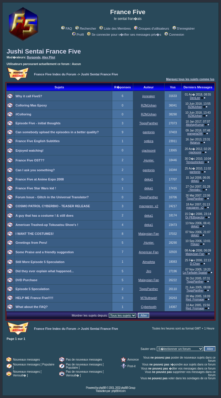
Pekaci (194, 244)
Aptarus (195, 142)
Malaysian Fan (148, 233)
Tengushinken (195, 162)
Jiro (148, 271)
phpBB (102, 387)
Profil (78, 34)
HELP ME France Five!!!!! (34, 298)
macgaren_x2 (148, 206)
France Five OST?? (30, 160)
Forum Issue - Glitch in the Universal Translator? (52, 197)
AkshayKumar (195, 124)
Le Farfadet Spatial (195, 272)
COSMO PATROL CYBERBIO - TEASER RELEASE (53, 206)
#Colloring (23, 114)
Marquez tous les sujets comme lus (190, 79)
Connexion (174, 34)
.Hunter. (148, 160)
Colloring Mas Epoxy (31, 105)
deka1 (148, 179)
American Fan (148, 252)
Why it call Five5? (29, 96)
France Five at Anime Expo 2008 (40, 179)
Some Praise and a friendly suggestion (45, 252)
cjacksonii (149, 150)
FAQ (66, 28)
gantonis (149, 132)
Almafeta (148, 262)
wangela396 (195, 133)
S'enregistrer (184, 28)
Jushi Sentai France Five (44, 51)
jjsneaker (148, 96)
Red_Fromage (195, 299)
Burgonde (34, 57)
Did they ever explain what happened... (45, 271)
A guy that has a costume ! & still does (44, 215)
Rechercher (85, 28)
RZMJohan (149, 105)
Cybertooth (149, 307)
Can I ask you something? (35, 170)
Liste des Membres (115, 28)
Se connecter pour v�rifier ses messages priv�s (124, 34)
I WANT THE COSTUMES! (35, 233)
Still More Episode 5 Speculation (40, 262)
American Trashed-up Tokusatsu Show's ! (47, 224)
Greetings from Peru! (31, 242)
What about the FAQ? (32, 307)
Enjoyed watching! (29, 150)
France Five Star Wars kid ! (36, 188)
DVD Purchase (26, 280)
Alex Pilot (48, 57)
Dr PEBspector (194, 217)
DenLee (195, 98)
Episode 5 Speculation (32, 289)
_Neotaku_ (195, 189)
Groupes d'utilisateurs (151, 28)
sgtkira (148, 141)
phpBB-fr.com (118, 391)
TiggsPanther (148, 123)
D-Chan (195, 263)
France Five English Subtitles (38, 141)
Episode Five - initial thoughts (38, 123)
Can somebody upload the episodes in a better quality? (57, 132)
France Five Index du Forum (55, 74)
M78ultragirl (148, 298)
